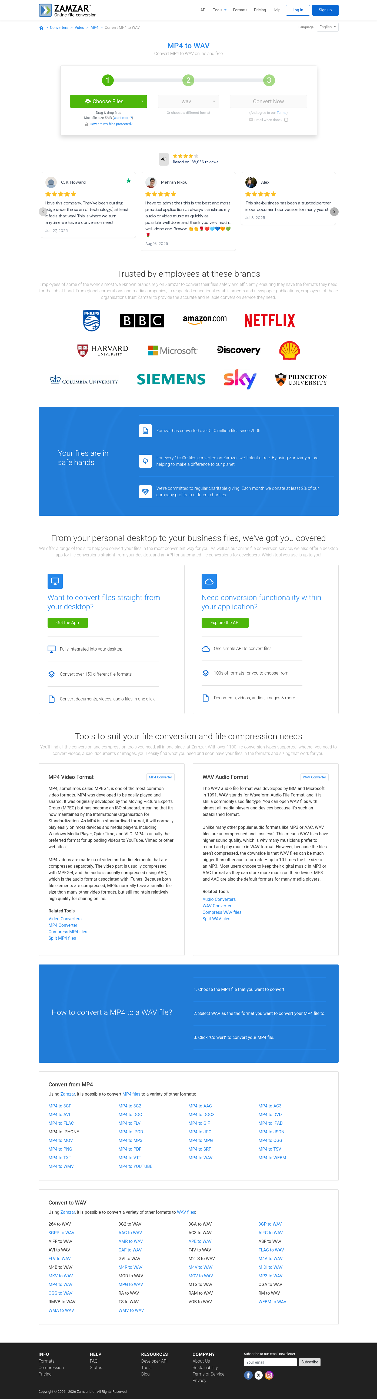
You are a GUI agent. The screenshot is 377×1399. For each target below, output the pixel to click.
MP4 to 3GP (60, 1106)
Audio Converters (219, 899)
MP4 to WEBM (272, 1157)
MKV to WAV (61, 1275)
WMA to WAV (61, 1310)
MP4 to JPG (200, 1131)
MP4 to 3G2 (130, 1106)
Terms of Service (209, 1374)
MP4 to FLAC (61, 1123)
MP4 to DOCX (202, 1114)
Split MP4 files (62, 938)
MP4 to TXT (60, 1157)
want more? (123, 118)
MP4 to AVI (59, 1114)
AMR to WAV (131, 1241)
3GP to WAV (270, 1224)
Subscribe (310, 1362)
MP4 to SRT (200, 1149)
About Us (201, 1361)
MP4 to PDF (130, 1149)
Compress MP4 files (68, 931)
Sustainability (205, 1367)
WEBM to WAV (272, 1301)
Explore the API (225, 622)
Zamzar (68, 1094)
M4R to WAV (131, 1267)
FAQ (94, 1361)
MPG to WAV (131, 1284)
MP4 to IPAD (271, 1123)
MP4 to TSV (270, 1149)
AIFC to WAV (271, 1232)
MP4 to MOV (61, 1140)
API (203, 10)
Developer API (154, 1361)
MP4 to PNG (60, 1149)
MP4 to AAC (200, 1106)
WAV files (186, 1212)
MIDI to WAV (271, 1267)
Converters (59, 27)
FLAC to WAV (271, 1250)
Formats (240, 10)
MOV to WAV (201, 1275)
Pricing (260, 10)
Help (276, 10)
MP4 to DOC (130, 1114)
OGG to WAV (61, 1293)
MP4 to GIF (199, 1123)
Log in (298, 10)
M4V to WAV (201, 1267)
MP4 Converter (160, 777)
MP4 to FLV (130, 1123)
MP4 (94, 27)
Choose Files (104, 101)
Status (96, 1367)
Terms (281, 113)
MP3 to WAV (271, 1275)
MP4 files (131, 1094)
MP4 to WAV (201, 1157)
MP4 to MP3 (130, 1140)
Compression (51, 1367)
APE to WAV (200, 1241)
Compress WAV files (222, 912)
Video (79, 27)
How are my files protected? (111, 124)
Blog (145, 1374)
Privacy (199, 1380)
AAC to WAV (130, 1232)
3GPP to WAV (62, 1232)
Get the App (67, 622)
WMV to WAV (131, 1310)
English (326, 27)
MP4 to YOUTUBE (135, 1166)
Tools (218, 10)
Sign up (325, 10)
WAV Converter (314, 777)
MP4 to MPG (201, 1140)
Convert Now (268, 101)
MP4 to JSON (272, 1131)
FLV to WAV (60, 1258)
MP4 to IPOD (131, 1131)
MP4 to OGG (270, 1140)
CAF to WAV (130, 1250)
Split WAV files (217, 918)
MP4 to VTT (130, 1157)
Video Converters (65, 918)
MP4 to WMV (61, 1166)
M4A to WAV (271, 1258)
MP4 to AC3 (270, 1106)
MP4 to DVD (270, 1114)
